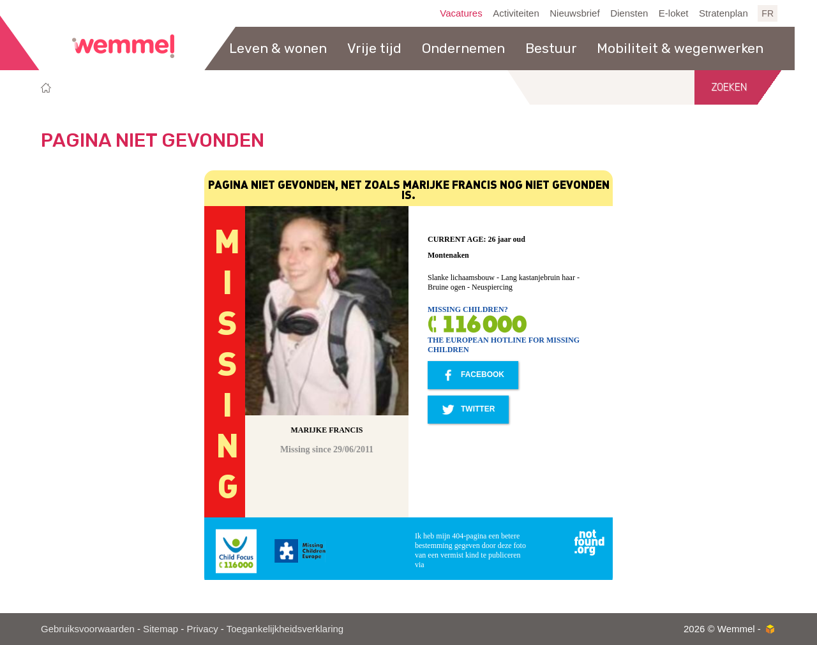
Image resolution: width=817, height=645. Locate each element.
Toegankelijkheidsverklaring (285, 628)
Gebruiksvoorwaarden (88, 628)
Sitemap (160, 628)
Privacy (202, 628)
